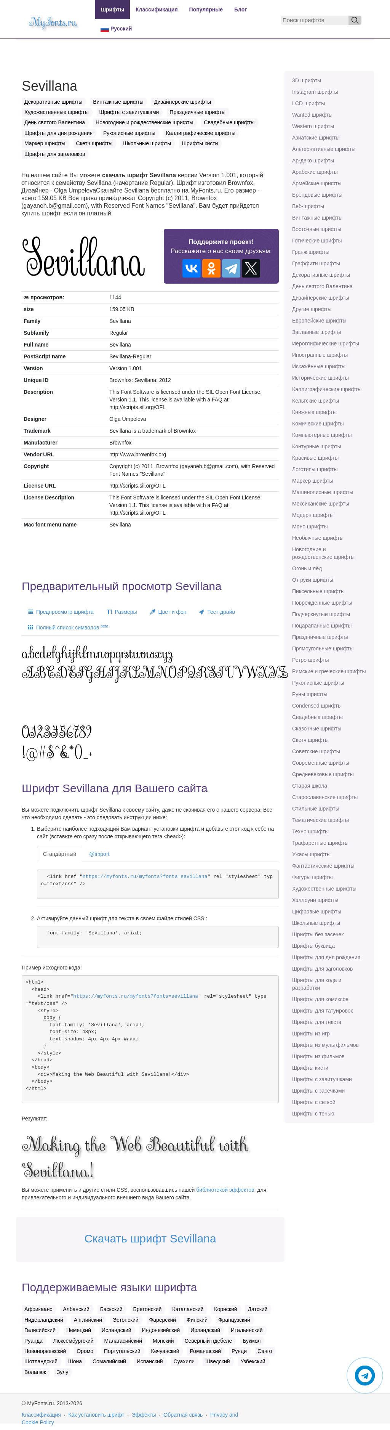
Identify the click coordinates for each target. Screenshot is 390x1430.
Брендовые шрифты (317, 195)
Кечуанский (165, 1351)
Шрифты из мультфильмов (325, 1045)
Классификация (156, 9)
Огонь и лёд (307, 568)
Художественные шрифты (324, 889)
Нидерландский (43, 1320)
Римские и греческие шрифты (329, 671)
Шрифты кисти (310, 1068)
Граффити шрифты (316, 263)
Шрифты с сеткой (314, 1102)
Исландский (116, 1330)
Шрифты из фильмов (318, 1056)
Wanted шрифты (312, 115)
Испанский (150, 1361)
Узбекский (252, 1361)
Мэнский (163, 1341)
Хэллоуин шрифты (315, 900)
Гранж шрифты (310, 252)
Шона (75, 1361)
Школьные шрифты (316, 923)
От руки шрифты (312, 580)
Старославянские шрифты (325, 797)
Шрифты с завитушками (322, 1079)
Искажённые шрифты (318, 366)
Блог (240, 9)
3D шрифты (306, 80)
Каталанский (187, 1309)
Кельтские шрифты (315, 401)
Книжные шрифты (314, 412)
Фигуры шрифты (312, 877)
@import (99, 854)
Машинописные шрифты (322, 492)
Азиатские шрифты (315, 138)
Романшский (205, 1351)
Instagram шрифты (315, 92)
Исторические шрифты (320, 378)
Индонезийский (161, 1330)
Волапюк (35, 1372)
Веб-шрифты (308, 206)
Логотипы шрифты (315, 469)
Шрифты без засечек (318, 934)
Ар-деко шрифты (313, 160)
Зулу (62, 1372)
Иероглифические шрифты (325, 343)
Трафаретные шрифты (320, 843)
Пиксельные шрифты (318, 591)
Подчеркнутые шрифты (321, 614)
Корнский (225, 1309)
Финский (197, 1320)
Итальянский (247, 1330)
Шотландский (41, 1361)
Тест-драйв (217, 612)
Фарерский (162, 1320)
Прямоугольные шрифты (322, 648)
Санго (264, 1351)
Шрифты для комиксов (320, 999)
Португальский (122, 1351)
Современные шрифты (320, 763)
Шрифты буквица (313, 946)
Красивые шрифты (315, 458)
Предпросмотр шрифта (61, 612)
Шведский (217, 1361)
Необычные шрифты (318, 538)
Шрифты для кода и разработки (316, 984)
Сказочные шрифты (316, 728)
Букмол (252, 1341)
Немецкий (78, 1330)
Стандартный (59, 854)
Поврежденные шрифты (322, 603)
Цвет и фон (168, 612)
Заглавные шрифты (316, 332)
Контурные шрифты (316, 446)
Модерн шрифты (313, 515)
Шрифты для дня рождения (326, 957)
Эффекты (144, 1415)
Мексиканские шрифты (320, 504)
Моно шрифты (310, 526)
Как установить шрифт (97, 1415)
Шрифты (112, 9)
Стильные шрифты (315, 809)
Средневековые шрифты (323, 774)
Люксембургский (73, 1341)
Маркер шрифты (312, 481)
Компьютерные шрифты (322, 435)
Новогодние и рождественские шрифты (323, 553)
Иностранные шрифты (320, 355)
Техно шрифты (310, 831)
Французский (234, 1320)
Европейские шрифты (319, 321)
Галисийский (40, 1330)
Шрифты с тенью (313, 1114)
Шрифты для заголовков (322, 969)
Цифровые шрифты (316, 911)
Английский (88, 1320)
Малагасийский (123, 1341)
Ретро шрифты (310, 660)
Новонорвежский (45, 1351)
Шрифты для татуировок (322, 1011)
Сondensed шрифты (317, 706)
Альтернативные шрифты (323, 149)
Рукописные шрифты (318, 683)
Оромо (85, 1351)
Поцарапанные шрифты (322, 626)
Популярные (206, 9)
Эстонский (126, 1320)
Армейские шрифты (317, 183)
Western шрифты (313, 126)
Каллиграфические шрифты (326, 389)
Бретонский (147, 1309)
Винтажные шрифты (317, 218)
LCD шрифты (308, 103)
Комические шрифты (318, 423)
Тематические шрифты (320, 820)
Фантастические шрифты (323, 866)
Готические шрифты (317, 241)
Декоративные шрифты (321, 275)
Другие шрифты (311, 309)
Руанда (33, 1341)
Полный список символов (68, 627)
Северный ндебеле (208, 1341)
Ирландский (205, 1330)
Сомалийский (109, 1361)
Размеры (122, 612)
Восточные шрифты (316, 229)
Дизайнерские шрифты (320, 298)
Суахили (184, 1361)
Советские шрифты (316, 751)
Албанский (76, 1309)
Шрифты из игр (311, 1033)
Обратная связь (183, 1415)
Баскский (111, 1309)
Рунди (239, 1351)
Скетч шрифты (310, 740)
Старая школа (309, 786)
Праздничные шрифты (320, 637)
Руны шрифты (310, 694)
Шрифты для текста (316, 1022)
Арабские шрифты (315, 172)
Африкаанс (38, 1309)
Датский (257, 1309)
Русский (116, 29)
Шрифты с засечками (318, 1091)
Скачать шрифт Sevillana (150, 1238)
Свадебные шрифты (317, 717)
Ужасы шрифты (311, 854)
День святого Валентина (322, 286)
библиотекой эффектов (225, 1190)
